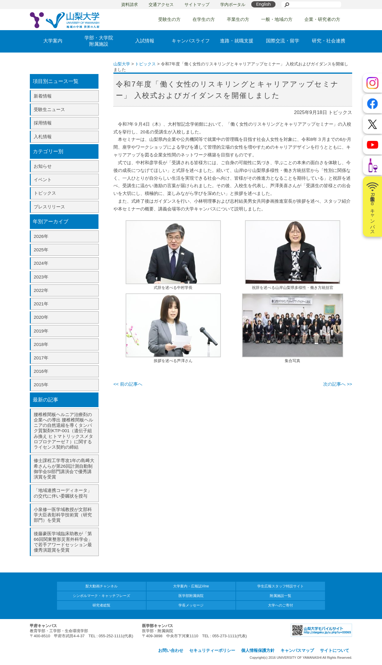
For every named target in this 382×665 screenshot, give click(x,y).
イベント (43, 179)
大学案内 (52, 40)
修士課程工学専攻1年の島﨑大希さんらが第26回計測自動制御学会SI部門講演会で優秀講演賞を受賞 (64, 468)
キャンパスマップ (297, 650)
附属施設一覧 (280, 596)
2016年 (41, 371)
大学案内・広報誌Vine (191, 586)
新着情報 (43, 95)
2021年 (41, 303)
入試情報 (144, 40)
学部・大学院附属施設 (98, 41)
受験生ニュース (49, 109)
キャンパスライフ (191, 40)
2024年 (41, 263)
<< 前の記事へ (127, 384)
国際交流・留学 (282, 40)
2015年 (41, 384)
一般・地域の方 (276, 19)
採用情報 (43, 122)
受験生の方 (169, 19)
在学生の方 (203, 19)
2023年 (41, 276)
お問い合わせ (170, 650)
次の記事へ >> (337, 384)
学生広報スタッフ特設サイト (280, 586)
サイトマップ (197, 4)
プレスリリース (49, 206)
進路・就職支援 (236, 40)
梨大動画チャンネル (101, 586)
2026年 (41, 236)
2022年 (41, 290)
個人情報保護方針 (258, 650)
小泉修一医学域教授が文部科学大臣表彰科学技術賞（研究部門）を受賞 (63, 515)
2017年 (41, 357)
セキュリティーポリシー (212, 650)
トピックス (45, 193)
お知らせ (43, 166)
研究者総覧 (101, 605)
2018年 (41, 344)
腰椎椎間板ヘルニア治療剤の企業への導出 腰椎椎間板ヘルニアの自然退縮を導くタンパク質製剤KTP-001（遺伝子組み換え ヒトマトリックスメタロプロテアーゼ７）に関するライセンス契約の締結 (63, 431)
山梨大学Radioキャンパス (372, 206)
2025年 (41, 249)
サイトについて (334, 650)
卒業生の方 (238, 19)
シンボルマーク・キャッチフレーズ (101, 596)
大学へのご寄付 (280, 605)
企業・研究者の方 (322, 19)
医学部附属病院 (191, 596)
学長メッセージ (191, 605)
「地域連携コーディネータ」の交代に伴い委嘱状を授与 (63, 493)
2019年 (41, 330)
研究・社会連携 (328, 40)
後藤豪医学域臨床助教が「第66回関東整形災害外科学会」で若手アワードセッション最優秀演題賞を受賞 (63, 541)
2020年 (41, 317)
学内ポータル (232, 4)
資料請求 (129, 4)
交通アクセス (161, 4)
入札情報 (43, 136)
